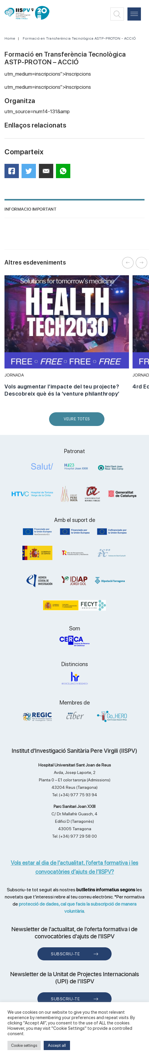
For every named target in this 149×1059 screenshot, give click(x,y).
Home (9, 38)
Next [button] (142, 263)
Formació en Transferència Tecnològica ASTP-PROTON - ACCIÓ (79, 38)
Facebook (13, 173)
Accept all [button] (57, 1045)
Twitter (30, 173)
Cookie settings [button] (24, 1045)
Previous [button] (128, 263)
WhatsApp (65, 173)
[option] (66, 339)
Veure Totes (78, 421)
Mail (47, 173)
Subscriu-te (65, 953)
